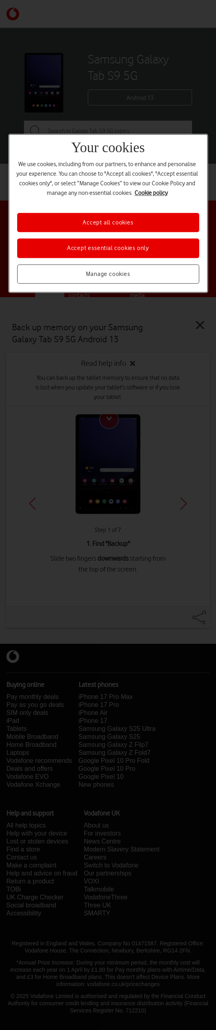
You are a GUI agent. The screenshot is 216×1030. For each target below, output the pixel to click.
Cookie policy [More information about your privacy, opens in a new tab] (151, 192)
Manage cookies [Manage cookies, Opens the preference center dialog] (108, 274)
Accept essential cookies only (108, 248)
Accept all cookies (108, 222)
